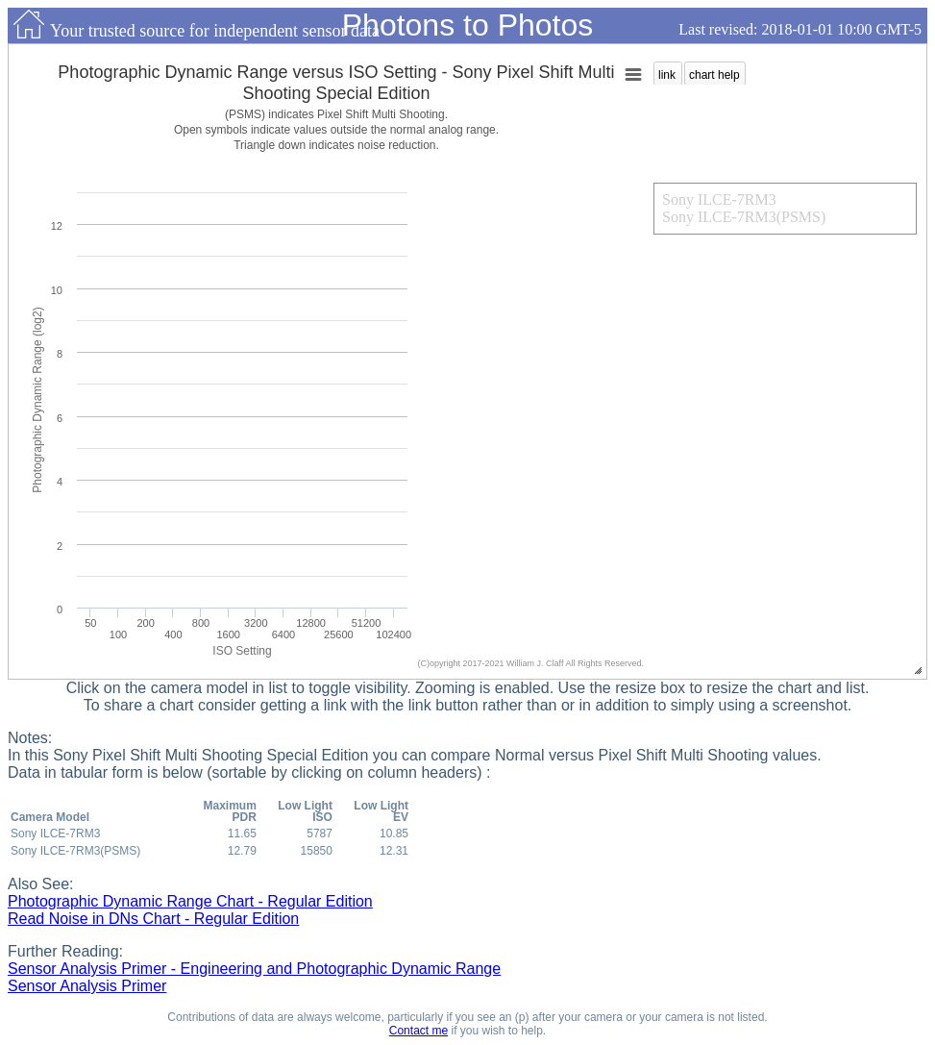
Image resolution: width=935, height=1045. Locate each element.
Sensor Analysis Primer (87, 986)
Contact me (418, 1030)
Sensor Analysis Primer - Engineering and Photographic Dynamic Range (254, 968)
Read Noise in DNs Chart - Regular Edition (153, 918)
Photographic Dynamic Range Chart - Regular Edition (190, 901)
